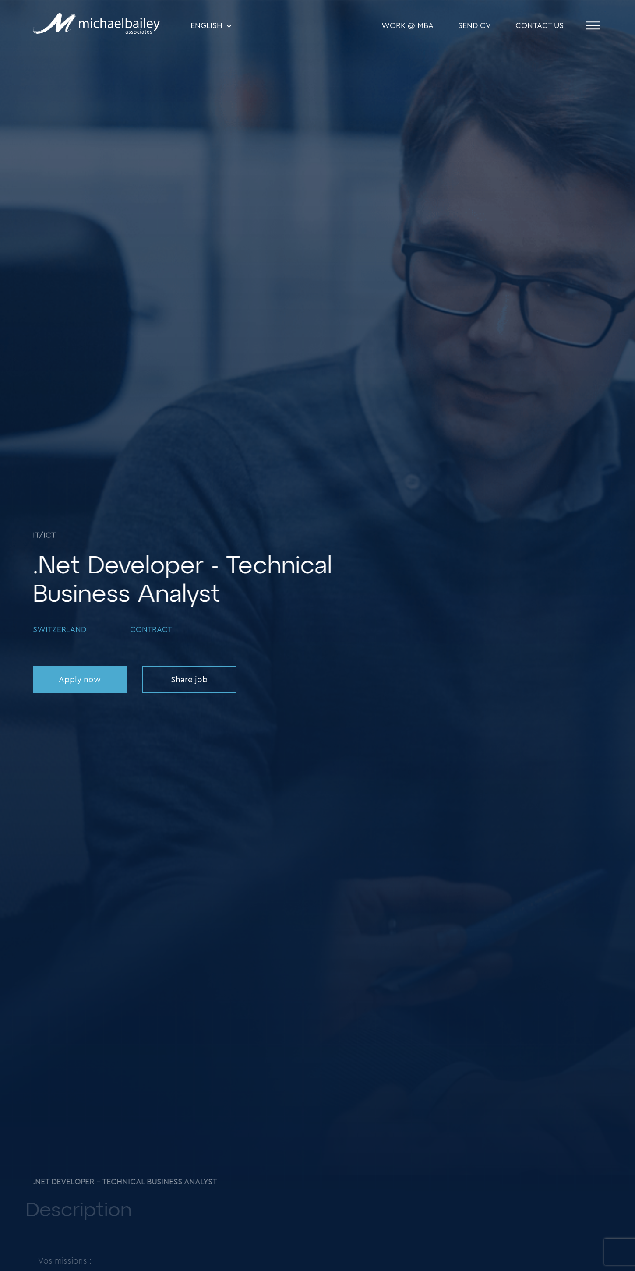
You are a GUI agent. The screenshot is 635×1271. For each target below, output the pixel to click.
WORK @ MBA (407, 26)
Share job (189, 680)
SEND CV (474, 26)
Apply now (80, 680)
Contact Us (539, 26)
